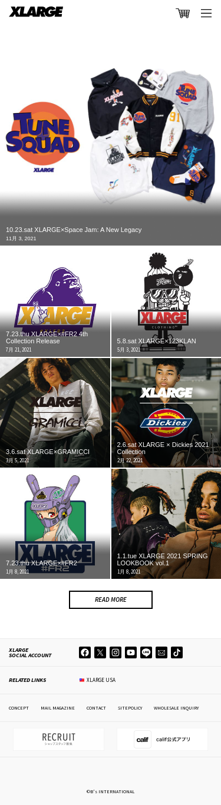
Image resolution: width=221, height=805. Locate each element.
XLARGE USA (101, 680)
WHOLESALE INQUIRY (176, 708)
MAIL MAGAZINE (58, 708)
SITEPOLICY (130, 708)
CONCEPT (19, 708)
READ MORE (111, 599)
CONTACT (96, 708)
